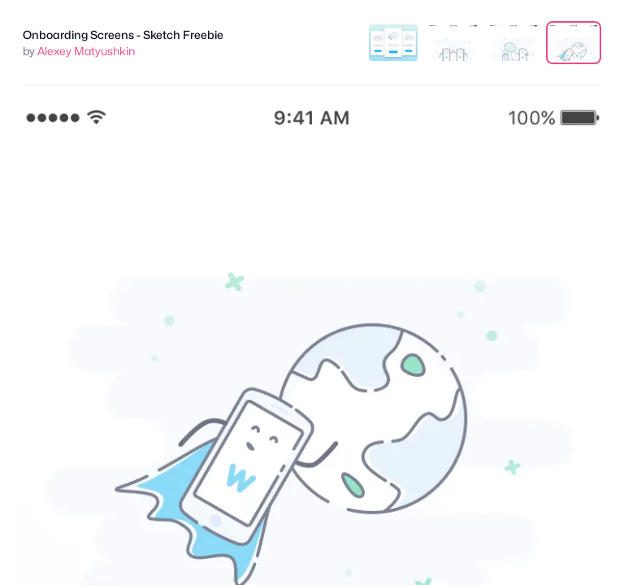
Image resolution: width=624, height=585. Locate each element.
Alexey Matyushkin (86, 51)
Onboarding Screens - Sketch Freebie (123, 34)
